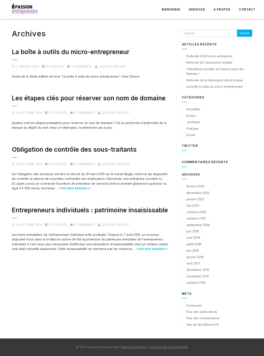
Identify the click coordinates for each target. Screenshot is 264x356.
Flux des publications (201, 312)
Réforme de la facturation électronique (214, 80)
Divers (191, 115)
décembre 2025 (198, 193)
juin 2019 (192, 231)
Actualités (55, 66)
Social (190, 135)
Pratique (192, 128)
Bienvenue (171, 9)
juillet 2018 (194, 244)
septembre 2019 (198, 225)
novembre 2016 (197, 276)
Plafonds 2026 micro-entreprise (209, 56)
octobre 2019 (196, 218)
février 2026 (195, 186)
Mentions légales (133, 347)
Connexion (194, 305)
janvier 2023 (195, 199)
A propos (222, 9)
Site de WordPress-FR (202, 324)
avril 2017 (193, 263)
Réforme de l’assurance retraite (209, 62)
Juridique (193, 122)
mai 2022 (192, 205)
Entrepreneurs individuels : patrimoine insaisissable (90, 210)
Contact (247, 9)
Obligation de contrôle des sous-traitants (74, 149)
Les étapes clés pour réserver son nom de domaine (89, 98)
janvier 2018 (195, 257)
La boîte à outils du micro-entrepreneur (70, 52)
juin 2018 (192, 250)
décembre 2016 (197, 269)
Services (197, 9)
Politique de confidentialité (168, 347)
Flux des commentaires (203, 318)
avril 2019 (193, 237)
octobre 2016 (196, 282)
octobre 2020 (196, 212)
